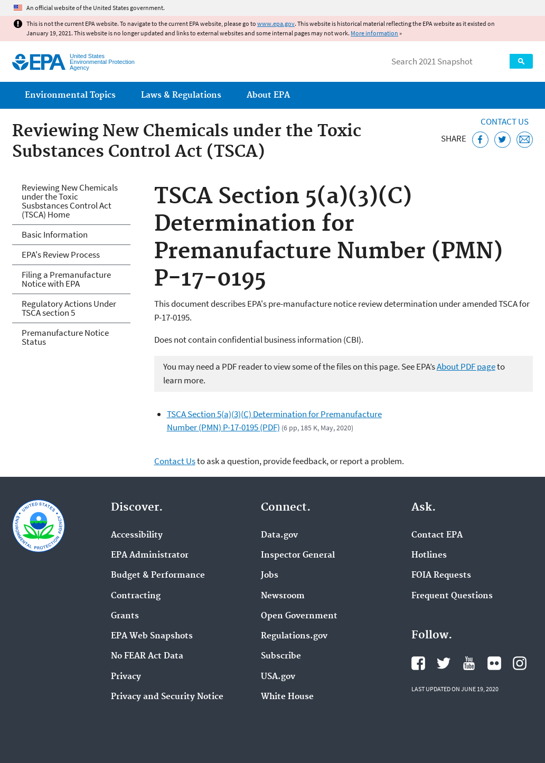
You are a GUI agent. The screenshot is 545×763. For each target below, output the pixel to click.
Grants (125, 616)
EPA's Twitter (443, 663)
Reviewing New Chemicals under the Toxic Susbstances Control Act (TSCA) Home (70, 201)
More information (374, 33)
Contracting (136, 596)
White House (287, 697)
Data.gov (279, 535)
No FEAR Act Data (147, 656)
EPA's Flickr (494, 663)
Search (521, 61)
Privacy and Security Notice (167, 697)
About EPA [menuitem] (268, 95)
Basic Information (55, 234)
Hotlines (429, 555)
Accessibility (137, 535)
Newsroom (283, 596)
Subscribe (281, 656)
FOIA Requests (441, 575)
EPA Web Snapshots (152, 636)
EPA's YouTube (469, 663)
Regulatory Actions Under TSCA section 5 (69, 308)
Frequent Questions (452, 596)
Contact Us (505, 121)
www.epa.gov (276, 23)
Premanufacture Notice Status (65, 337)
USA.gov (278, 677)
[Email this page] (524, 139)
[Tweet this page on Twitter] (502, 139)
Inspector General (298, 555)
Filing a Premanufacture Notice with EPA (66, 279)
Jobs (269, 575)
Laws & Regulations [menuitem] (181, 95)
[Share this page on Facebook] (480, 139)
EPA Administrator (150, 555)
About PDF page (466, 366)
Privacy (126, 677)
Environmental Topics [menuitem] (70, 95)
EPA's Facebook (418, 663)
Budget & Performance (158, 575)
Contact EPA (437, 535)
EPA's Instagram (520, 663)
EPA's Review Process (61, 254)
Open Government (299, 616)
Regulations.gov (294, 636)
